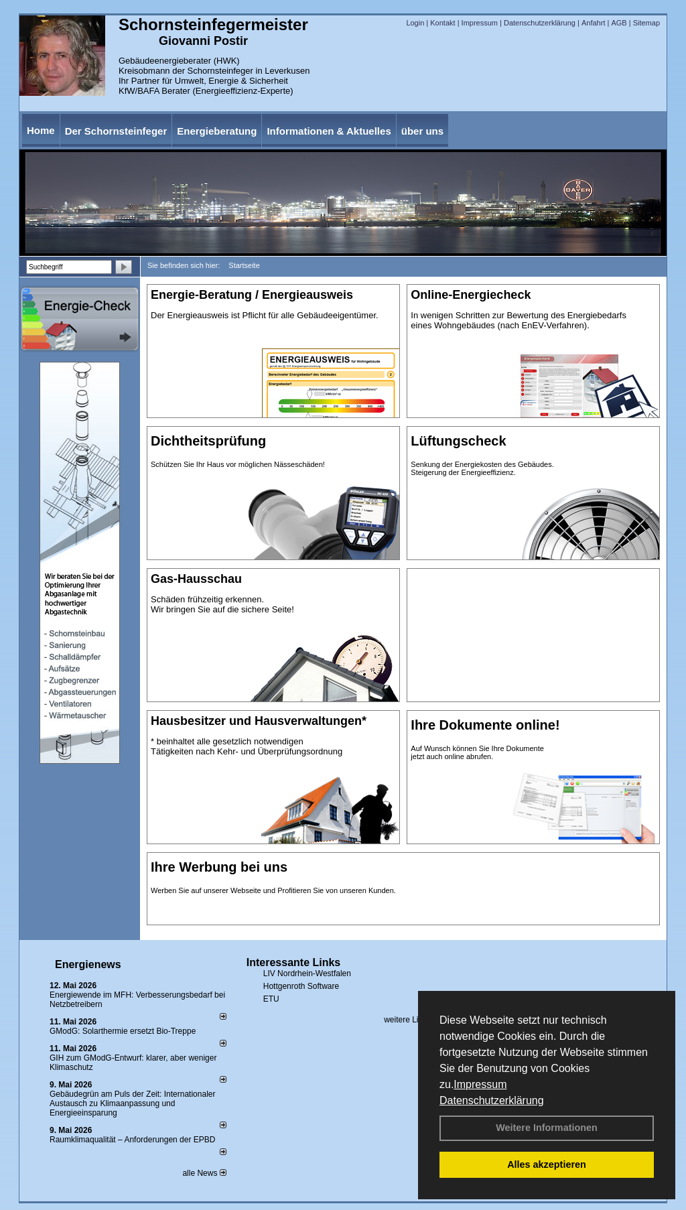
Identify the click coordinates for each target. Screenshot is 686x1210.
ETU (271, 999)
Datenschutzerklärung (491, 1100)
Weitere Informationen (547, 1127)
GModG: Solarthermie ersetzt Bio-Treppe (123, 1031)
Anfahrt (593, 23)
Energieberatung (217, 131)
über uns (422, 131)
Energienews (88, 964)
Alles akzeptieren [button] (546, 1164)
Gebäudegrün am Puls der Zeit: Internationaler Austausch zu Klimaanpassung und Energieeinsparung (132, 1103)
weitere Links (411, 1019)
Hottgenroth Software (301, 986)
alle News (204, 1173)
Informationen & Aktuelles (329, 131)
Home (41, 130)
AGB (618, 23)
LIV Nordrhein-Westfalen (307, 973)
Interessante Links (294, 962)
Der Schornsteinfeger (116, 131)
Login (415, 23)
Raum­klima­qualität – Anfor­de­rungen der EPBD (132, 1139)
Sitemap (646, 23)
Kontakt (442, 23)
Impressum (480, 1084)
